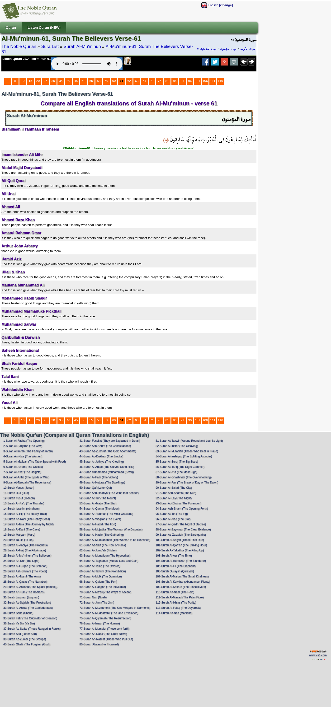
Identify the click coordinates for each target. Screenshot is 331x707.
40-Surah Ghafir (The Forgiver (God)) (27, 644)
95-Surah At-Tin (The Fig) (172, 513)
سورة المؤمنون (228, 48)
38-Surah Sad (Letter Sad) (20, 634)
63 (137, 81)
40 (68, 81)
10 (23, 81)
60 (114, 81)
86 (175, 81)
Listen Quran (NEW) (44, 29)
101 (197, 81)
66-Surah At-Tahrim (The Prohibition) (103, 571)
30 (53, 81)
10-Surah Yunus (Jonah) (18, 487)
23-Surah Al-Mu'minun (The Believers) (27, 555)
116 (220, 81)
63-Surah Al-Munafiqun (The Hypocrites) (105, 555)
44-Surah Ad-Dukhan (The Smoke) (101, 456)
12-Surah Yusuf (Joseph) (19, 498)
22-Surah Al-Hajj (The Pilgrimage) (24, 550)
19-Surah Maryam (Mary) (19, 534)
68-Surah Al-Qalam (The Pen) (98, 581)
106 (205, 81)
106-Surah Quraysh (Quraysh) (175, 571)
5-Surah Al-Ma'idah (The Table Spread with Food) (34, 461)
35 (61, 81)
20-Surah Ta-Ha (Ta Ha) (18, 540)
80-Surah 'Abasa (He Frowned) (99, 644)
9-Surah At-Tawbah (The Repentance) (27, 482)
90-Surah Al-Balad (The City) (174, 487)
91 (182, 81)
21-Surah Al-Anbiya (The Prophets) (25, 545)
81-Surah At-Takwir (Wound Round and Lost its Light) (189, 440)
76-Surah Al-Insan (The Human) (100, 623)
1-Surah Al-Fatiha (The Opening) (24, 440)
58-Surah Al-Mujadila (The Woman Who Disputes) (111, 529)
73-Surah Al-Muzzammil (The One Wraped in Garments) (115, 607)
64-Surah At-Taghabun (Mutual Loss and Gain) (109, 560)
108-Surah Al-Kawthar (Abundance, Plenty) (183, 581)
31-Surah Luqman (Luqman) (21, 597)
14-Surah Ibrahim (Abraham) (21, 508)
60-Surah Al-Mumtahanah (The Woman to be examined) (115, 540)
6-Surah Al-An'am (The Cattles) (23, 466)
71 (152, 81)
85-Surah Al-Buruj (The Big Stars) (177, 461)
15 (30, 81)
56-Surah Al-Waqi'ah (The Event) (100, 519)
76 (159, 81)
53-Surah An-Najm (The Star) (98, 503)
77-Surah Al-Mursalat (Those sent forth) (105, 628)
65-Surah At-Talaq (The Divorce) (100, 566)
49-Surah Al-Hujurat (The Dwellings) (102, 482)
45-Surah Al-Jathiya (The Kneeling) (102, 461)
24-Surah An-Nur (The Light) (21, 560)
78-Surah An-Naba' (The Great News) (103, 634)
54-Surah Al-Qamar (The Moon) (100, 508)
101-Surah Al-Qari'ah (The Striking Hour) (181, 545)
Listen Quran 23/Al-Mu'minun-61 (26, 59)
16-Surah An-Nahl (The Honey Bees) (26, 519)
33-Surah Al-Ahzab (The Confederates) (28, 607)
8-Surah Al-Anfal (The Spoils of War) (26, 477)
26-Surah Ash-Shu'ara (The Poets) (25, 571)
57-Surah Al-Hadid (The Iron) (98, 524)
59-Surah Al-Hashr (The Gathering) (102, 534)
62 (129, 81)
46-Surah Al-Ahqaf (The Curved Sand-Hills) (107, 466)
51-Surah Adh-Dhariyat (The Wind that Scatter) (109, 493)
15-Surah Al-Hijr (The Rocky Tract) (25, 513)
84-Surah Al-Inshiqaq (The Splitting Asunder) (184, 456)
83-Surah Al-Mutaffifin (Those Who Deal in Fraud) (187, 451)
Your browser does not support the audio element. (87, 63)
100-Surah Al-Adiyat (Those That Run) (180, 540)
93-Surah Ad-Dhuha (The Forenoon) (178, 503)
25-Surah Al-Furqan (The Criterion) (25, 566)
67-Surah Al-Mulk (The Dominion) (101, 576)
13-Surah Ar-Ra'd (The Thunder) (23, 503)
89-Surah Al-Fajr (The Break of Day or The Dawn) (187, 482)
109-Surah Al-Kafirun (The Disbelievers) (181, 587)
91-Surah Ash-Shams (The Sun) (176, 493)
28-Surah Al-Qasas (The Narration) (25, 581)
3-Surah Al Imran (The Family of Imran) (28, 451)
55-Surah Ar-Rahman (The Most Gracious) (106, 513)
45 (76, 81)
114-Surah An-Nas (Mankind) (174, 613)
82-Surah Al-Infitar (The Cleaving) (177, 446)
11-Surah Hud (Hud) (16, 493)
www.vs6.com (317, 655)
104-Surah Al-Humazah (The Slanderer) (181, 560)
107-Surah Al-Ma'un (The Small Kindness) (182, 576)
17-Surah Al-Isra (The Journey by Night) (28, 524)
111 (212, 81)
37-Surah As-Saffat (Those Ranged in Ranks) (32, 628)
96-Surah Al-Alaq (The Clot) (173, 519)
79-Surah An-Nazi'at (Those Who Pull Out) (106, 639)
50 (83, 81)
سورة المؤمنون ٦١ (207, 48)
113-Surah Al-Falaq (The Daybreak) (178, 607)
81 (167, 81)
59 (106, 81)
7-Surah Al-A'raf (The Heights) (22, 472)
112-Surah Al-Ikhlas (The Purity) (176, 602)
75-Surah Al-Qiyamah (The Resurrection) (105, 618)
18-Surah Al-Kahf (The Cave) (21, 529)
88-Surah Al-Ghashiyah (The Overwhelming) (184, 477)
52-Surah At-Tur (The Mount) (98, 498)
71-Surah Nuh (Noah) (93, 597)
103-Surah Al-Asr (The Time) (174, 555)
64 (144, 81)
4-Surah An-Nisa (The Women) (23, 456)
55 (91, 81)
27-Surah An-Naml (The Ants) (22, 576)
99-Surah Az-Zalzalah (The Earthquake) (181, 534)
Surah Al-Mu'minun (82, 46)
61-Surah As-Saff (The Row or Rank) (103, 545)
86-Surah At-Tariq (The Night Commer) (180, 466)
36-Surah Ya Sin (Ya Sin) (19, 623)
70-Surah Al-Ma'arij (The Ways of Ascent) (106, 592)
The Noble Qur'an (18, 46)
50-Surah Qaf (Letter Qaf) (96, 487)
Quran (11, 29)
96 (190, 81)
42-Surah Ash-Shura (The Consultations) (105, 446)
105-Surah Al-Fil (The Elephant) (176, 566)
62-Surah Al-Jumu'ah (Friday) (98, 550)
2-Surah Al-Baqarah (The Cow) (23, 446)
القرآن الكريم (248, 48)
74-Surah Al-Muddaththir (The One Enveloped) (109, 613)
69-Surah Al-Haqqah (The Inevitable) (103, 587)
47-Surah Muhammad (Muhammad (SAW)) (107, 472)
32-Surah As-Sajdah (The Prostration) (27, 602)
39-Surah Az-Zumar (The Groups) (24, 639)
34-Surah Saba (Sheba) (18, 613)
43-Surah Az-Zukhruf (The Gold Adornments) (108, 451)
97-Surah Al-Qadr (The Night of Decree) (181, 524)
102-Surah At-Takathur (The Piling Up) (180, 550)
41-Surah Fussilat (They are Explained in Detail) (110, 440)
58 (99, 81)
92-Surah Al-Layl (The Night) (174, 498)
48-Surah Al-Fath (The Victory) (99, 477)
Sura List (50, 46)
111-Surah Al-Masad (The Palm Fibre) (180, 597)
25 (45, 81)
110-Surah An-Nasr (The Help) (175, 592)
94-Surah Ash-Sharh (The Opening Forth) (182, 508)
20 (38, 81)
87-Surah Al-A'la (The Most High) (176, 472)
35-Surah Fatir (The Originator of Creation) (30, 618)
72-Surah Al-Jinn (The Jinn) (97, 602)
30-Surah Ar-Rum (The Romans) (23, 592)
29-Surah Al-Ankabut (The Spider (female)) (30, 587)
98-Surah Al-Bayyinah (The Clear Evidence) (183, 529)
